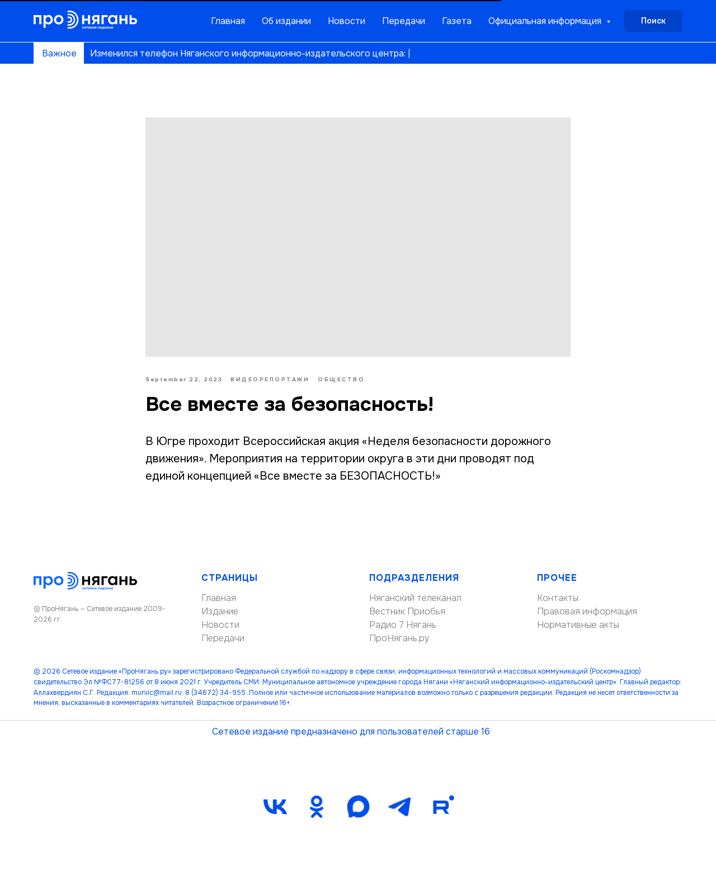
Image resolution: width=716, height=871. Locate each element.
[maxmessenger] (358, 807)
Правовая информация (587, 611)
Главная (228, 21)
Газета (457, 21)
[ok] (317, 807)
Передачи (403, 21)
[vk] (275, 807)
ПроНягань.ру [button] (399, 638)
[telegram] (399, 807)
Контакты (557, 598)
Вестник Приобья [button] (407, 611)
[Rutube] (441, 807)
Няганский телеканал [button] (415, 598)
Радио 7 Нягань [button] (402, 625)
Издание (219, 611)
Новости (346, 21)
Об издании (286, 21)
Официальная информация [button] (546, 21)
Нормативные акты (578, 625)
